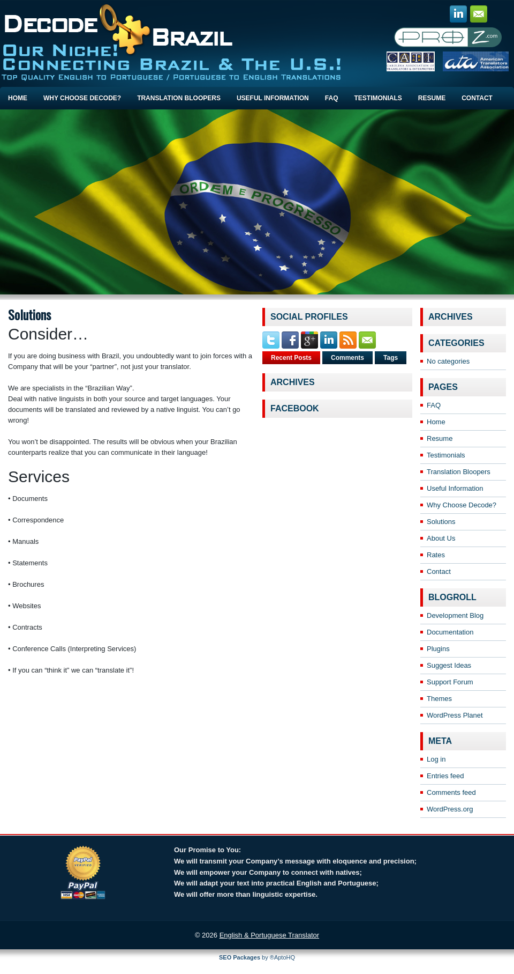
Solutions (441, 522)
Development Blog (455, 615)
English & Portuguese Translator (269, 935)
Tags (390, 357)
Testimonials (378, 98)
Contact (477, 98)
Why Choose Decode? (82, 98)
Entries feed (445, 776)
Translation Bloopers (179, 98)
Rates (436, 555)
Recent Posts (291, 357)
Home (17, 98)
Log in (436, 759)
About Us (441, 538)
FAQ (331, 98)
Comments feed (451, 792)
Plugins (438, 649)
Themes (439, 699)
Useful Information (273, 98)
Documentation (450, 632)
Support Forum (450, 682)
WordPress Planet (455, 715)
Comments (347, 357)
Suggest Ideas (449, 665)
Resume (431, 98)
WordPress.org (450, 809)
